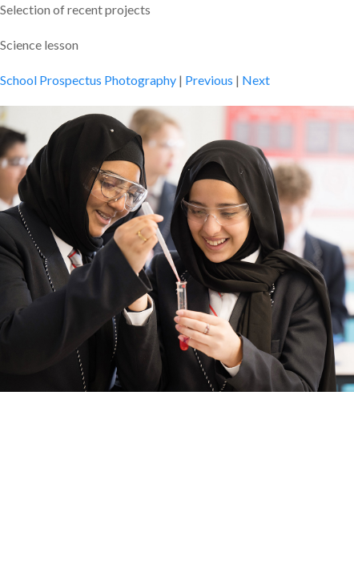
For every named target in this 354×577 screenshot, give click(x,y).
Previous (209, 79)
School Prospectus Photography (88, 79)
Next (256, 79)
